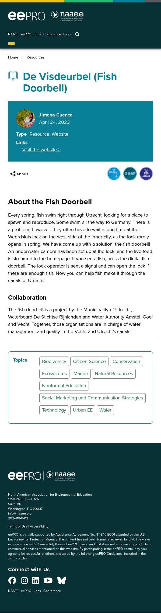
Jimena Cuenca (56, 114)
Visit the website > (41, 149)
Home (13, 57)
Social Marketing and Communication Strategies (92, 397)
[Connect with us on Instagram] (24, 582)
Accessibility (39, 526)
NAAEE (13, 34)
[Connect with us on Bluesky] (61, 582)
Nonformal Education (64, 385)
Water (105, 409)
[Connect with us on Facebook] (12, 582)
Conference (52, 34)
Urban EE (83, 409)
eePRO (26, 34)
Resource (39, 134)
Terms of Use (17, 526)
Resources (36, 57)
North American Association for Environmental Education (45, 16)
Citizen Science (89, 361)
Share (19, 173)
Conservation (126, 361)
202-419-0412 (18, 518)
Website (60, 134)
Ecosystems (54, 373)
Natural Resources (114, 373)
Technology (54, 409)
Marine (81, 373)
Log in (67, 34)
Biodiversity (54, 361)
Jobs (37, 34)
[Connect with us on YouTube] (48, 582)
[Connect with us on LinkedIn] (35, 582)
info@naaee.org (20, 513)
